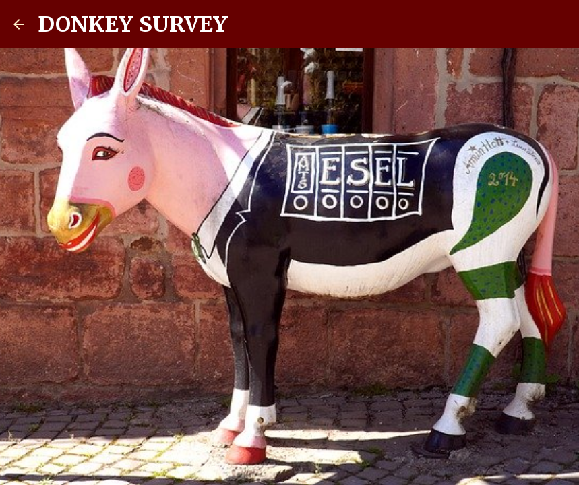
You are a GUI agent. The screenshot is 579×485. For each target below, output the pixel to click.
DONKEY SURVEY (133, 24)
